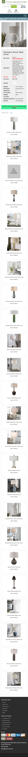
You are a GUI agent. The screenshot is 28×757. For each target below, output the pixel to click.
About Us (5, 704)
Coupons (5, 728)
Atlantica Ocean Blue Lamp (14, 494)
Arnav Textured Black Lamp (14, 398)
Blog (4, 712)
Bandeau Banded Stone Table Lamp (14, 543)
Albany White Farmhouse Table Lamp (14, 229)
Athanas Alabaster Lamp (14, 470)
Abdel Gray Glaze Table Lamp (14, 132)
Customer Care (7, 718)
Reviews (11, 112)
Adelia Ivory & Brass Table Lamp (14, 156)
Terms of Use (6, 726)
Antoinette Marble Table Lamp (14, 373)
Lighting (6, 18)
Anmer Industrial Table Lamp (14, 349)
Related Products (5, 112)
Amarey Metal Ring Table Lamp (14, 253)
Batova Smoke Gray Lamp (14, 567)
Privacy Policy (6, 724)
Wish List (5, 708)
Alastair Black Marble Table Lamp (14, 204)
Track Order (6, 706)
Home (1, 18)
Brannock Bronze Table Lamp (14, 663)
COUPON (15, 106)
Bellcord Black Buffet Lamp (14, 591)
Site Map (5, 710)
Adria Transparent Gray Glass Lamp (14, 180)
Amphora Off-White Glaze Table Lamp (14, 277)
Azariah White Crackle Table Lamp (14, 518)
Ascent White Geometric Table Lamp (14, 446)
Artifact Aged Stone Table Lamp (14, 422)
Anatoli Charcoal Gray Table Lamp (14, 301)
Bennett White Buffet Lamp (14, 615)
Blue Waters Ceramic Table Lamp (14, 639)
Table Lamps (13, 18)
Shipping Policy (7, 722)
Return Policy (6, 720)
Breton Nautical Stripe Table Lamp (14, 687)
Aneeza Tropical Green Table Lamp (14, 325)
